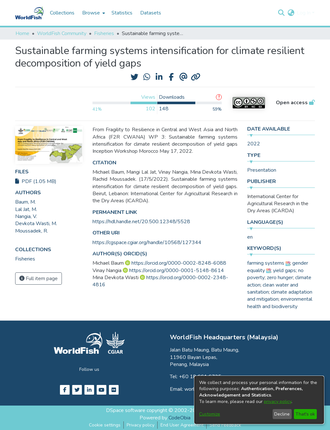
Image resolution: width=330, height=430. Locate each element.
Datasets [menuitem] (150, 12)
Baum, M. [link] (25, 202)
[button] (281, 13)
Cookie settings (105, 425)
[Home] (29, 12)
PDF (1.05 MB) (35, 181)
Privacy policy (140, 425)
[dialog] (259, 400)
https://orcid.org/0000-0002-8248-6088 (178, 263)
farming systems (265, 263)
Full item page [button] (38, 278)
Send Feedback (225, 425)
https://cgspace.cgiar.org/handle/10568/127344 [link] (146, 242)
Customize (209, 414)
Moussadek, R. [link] (31, 230)
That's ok (305, 414)
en (250, 237)
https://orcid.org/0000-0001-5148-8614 (176, 270)
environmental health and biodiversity (279, 303)
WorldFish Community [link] (61, 33)
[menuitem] (93, 13)
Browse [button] (91, 12)
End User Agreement (181, 425)
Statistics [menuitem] (122, 12)
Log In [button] (304, 12)
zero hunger (280, 277)
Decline (282, 414)
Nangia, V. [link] (26, 216)
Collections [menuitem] (62, 12)
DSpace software (125, 410)
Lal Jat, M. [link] (26, 209)
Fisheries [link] (104, 33)
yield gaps (284, 270)
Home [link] (22, 33)
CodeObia (179, 417)
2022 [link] (253, 143)
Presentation (261, 170)
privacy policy (277, 401)
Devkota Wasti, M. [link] (36, 223)
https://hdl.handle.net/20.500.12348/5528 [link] (141, 221)
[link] (25, 258)
